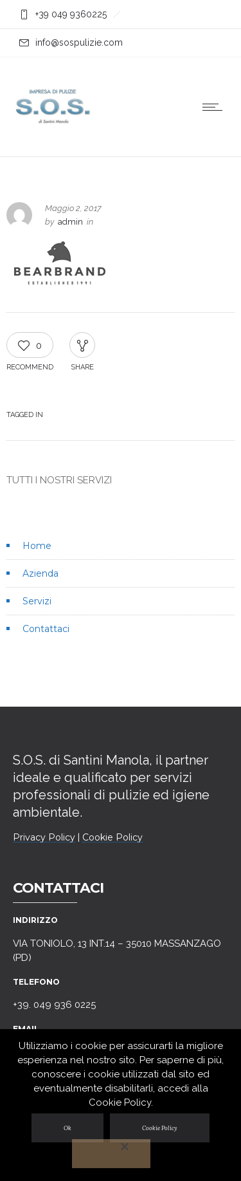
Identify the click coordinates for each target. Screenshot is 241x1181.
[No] (111, 1153)
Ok (67, 1127)
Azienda (40, 573)
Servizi (36, 601)
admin (70, 222)
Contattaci (45, 629)
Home (36, 546)
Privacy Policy (44, 837)
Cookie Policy (112, 837)
